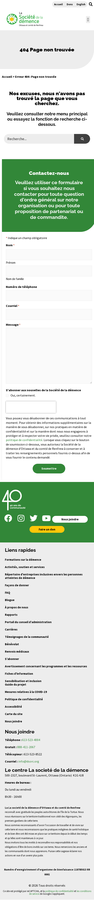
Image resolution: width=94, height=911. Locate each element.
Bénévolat (12, 644)
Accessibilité (13, 706)
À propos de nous (16, 607)
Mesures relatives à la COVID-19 (26, 692)
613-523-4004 (31, 740)
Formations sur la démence (23, 559)
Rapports (11, 615)
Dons (70, 4)
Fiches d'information (19, 673)
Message (13, 324)
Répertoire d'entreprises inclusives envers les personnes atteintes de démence (43, 576)
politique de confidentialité (24, 440)
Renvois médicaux (17, 651)
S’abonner (12, 659)
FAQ (7, 592)
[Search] (82, 139)
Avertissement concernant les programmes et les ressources (46, 666)
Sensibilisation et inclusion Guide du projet (23, 682)
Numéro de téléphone (21, 286)
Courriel (12, 305)
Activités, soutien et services (25, 567)
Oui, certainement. (23, 395)
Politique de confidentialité (24, 699)
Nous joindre (13, 721)
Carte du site (13, 714)
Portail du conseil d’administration (28, 622)
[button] (90, 4)
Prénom (10, 262)
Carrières (11, 629)
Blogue (9, 600)
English (81, 4)
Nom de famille (15, 278)
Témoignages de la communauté (27, 637)
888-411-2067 (26, 747)
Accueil (58, 4)
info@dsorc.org (28, 761)
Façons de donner (17, 585)
